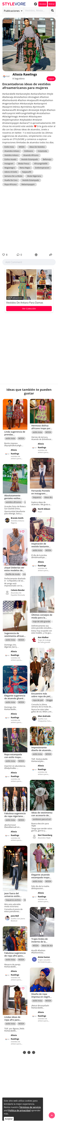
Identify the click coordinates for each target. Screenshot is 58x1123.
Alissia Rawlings (25, 74)
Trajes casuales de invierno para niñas (44, 962)
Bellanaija (47, 159)
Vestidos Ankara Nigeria (17, 522)
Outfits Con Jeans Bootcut (18, 919)
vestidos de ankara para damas (24, 302)
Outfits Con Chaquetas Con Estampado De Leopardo (44, 722)
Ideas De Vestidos (37, 147)
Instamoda (42, 151)
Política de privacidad (19, 1110)
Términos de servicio (30, 1107)
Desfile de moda (13, 574)
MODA (21, 147)
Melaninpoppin (28, 184)
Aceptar (9, 1118)
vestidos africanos (13, 502)
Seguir (51, 78)
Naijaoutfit (26, 172)
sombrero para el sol (42, 819)
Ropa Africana (10, 184)
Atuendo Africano (31, 155)
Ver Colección (29, 308)
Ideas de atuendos (50, 945)
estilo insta (10, 438)
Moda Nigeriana (34, 176)
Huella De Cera (10, 180)
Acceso (42, 3)
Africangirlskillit (40, 163)
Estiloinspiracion (42, 167)
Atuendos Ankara (11, 151)
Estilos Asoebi (10, 159)
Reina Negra (25, 167)
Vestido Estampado (29, 159)
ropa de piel (38, 700)
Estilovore (28, 151)
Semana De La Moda (13, 176)
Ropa (40, 511)
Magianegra (9, 167)
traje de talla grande (41, 621)
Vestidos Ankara (11, 155)
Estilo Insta (9, 147)
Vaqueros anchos (13, 900)
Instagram (8, 163)
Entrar (52, 3)
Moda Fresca (23, 163)
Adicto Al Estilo (10, 172)
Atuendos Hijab (44, 838)
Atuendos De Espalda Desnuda (18, 594)
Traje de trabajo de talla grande (44, 641)
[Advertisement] (29, 219)
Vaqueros (37, 497)
